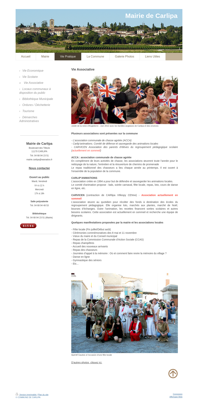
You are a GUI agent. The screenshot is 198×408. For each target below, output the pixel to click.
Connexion (177, 394)
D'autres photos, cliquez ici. (86, 362)
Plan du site (43, 394)
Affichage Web (176, 397)
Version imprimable (26, 394)
